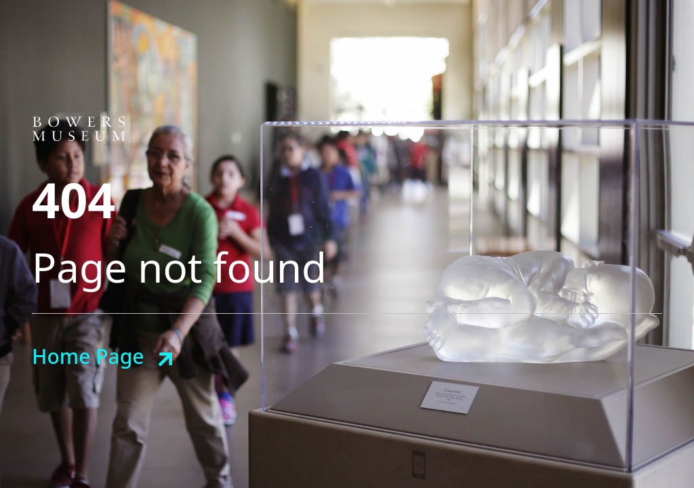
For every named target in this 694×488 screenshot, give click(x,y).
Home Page (88, 356)
